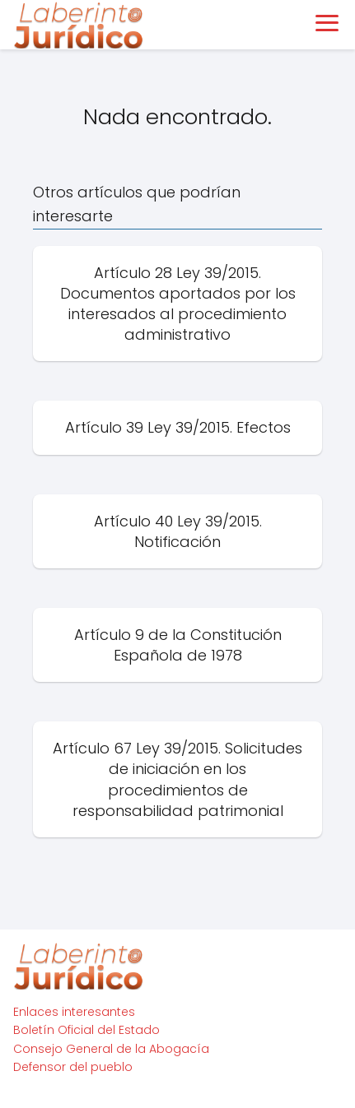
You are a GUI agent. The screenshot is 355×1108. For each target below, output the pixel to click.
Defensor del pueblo (73, 1067)
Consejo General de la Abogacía (111, 1049)
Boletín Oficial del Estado (86, 1030)
